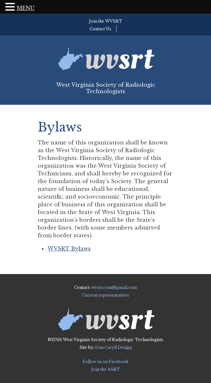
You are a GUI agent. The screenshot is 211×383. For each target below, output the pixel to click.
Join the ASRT (105, 369)
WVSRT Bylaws (69, 248)
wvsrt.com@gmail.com (114, 287)
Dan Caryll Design (113, 347)
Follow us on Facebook (105, 361)
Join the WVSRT (105, 21)
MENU (26, 8)
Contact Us (100, 28)
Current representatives (105, 295)
